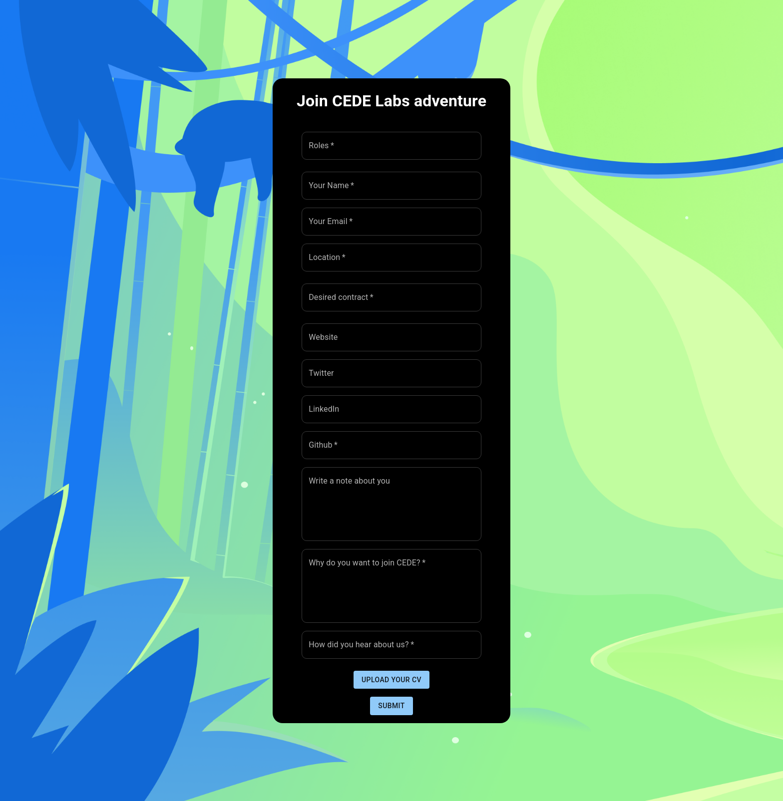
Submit (391, 706)
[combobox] (384, 145)
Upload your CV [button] (391, 680)
